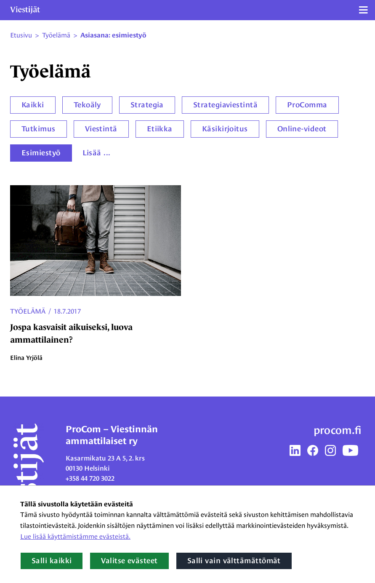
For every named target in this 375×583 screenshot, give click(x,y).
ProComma (307, 105)
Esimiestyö (41, 153)
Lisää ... (96, 153)
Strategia (147, 105)
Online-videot (302, 129)
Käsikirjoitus (225, 129)
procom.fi (338, 430)
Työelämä (27, 311)
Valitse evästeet (129, 560)
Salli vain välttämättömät (234, 560)
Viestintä (101, 129)
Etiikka (160, 129)
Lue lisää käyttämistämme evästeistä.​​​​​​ (75, 536)
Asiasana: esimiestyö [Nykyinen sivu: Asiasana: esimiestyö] (113, 35)
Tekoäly (87, 105)
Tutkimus (38, 129)
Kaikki (32, 105)
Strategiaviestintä (225, 105)
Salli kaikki (52, 560)
